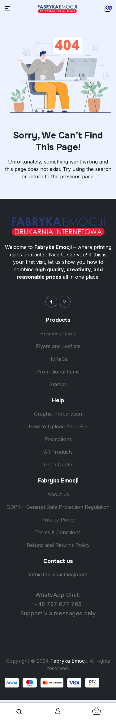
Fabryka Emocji (68, 661)
